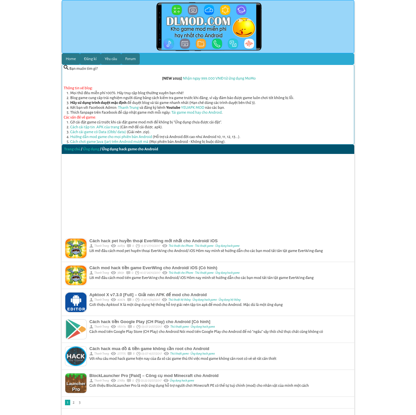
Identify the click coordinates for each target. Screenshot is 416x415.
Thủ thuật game (204, 245)
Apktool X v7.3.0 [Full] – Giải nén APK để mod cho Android (148, 294)
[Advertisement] (208, 194)
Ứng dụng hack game (227, 245)
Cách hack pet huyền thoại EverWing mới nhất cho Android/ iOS (153, 240)
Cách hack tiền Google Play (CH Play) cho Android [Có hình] (149, 321)
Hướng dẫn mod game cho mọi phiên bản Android (111, 137)
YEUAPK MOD (192, 108)
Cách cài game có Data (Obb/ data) (98, 132)
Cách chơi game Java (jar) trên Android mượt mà (109, 142)
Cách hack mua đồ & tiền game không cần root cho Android (149, 348)
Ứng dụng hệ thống (229, 299)
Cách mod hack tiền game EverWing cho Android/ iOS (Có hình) (153, 267)
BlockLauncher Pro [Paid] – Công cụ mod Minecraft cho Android (154, 375)
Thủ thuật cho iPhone (181, 245)
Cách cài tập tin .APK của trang (94, 127)
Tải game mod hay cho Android (196, 112)
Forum (130, 59)
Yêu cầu (111, 59)
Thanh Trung (128, 108)
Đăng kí (90, 59)
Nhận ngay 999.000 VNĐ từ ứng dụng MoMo (219, 78)
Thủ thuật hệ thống (179, 299)
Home (71, 59)
